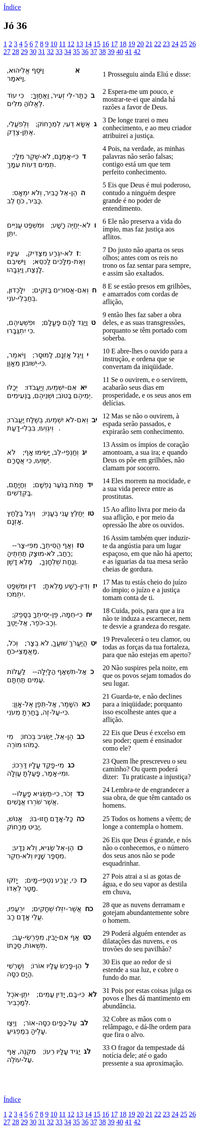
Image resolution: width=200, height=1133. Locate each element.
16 (105, 44)
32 (50, 51)
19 (131, 44)
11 (62, 44)
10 (53, 44)
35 (76, 51)
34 (67, 51)
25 (183, 44)
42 (137, 51)
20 (140, 44)
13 (79, 44)
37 (93, 51)
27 (6, 51)
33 (59, 51)
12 (70, 44)
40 (119, 51)
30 (33, 51)
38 (102, 51)
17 (114, 44)
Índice (12, 7)
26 (192, 44)
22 (157, 44)
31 (41, 51)
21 (148, 44)
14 (88, 44)
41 (128, 51)
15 (96, 44)
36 (85, 51)
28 (15, 51)
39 (111, 51)
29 (24, 51)
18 (122, 44)
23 (166, 44)
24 (174, 44)
